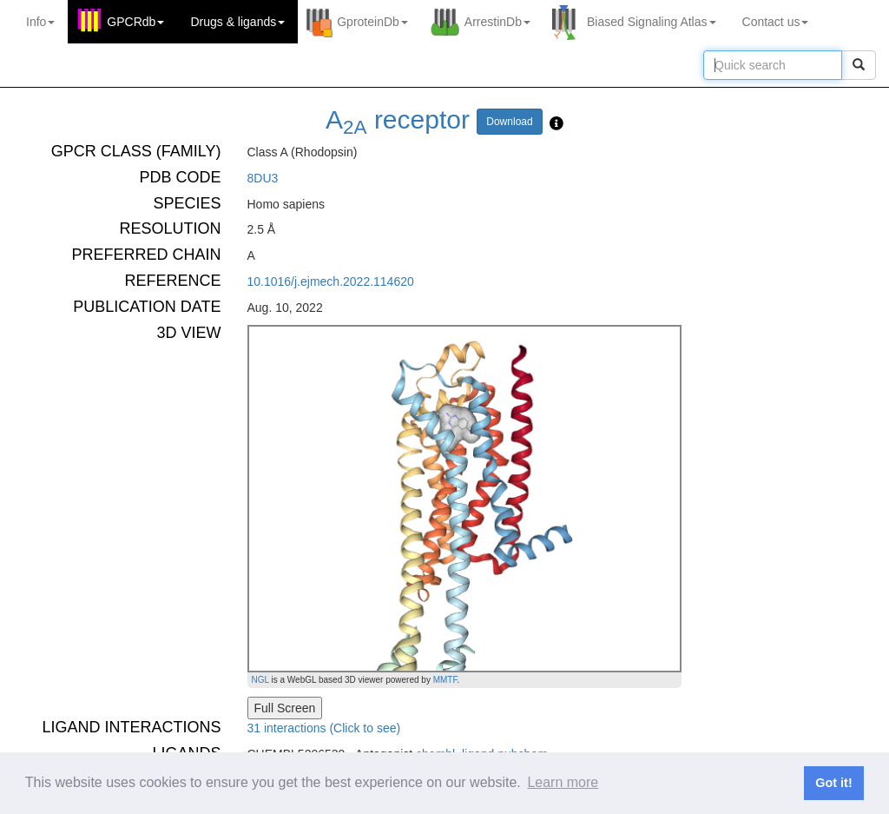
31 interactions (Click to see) (324, 728)
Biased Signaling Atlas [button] (651, 22)
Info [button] (40, 22)
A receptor (398, 119)
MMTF (445, 680)
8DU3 (263, 178)
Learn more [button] (562, 782)
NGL (260, 680)
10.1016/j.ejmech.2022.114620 (330, 281)
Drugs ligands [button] (237, 22)
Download (509, 122)
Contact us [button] (775, 22)
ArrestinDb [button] (497, 22)
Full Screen (285, 708)
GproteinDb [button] (372, 22)
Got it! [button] (833, 783)
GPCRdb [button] (135, 22)
